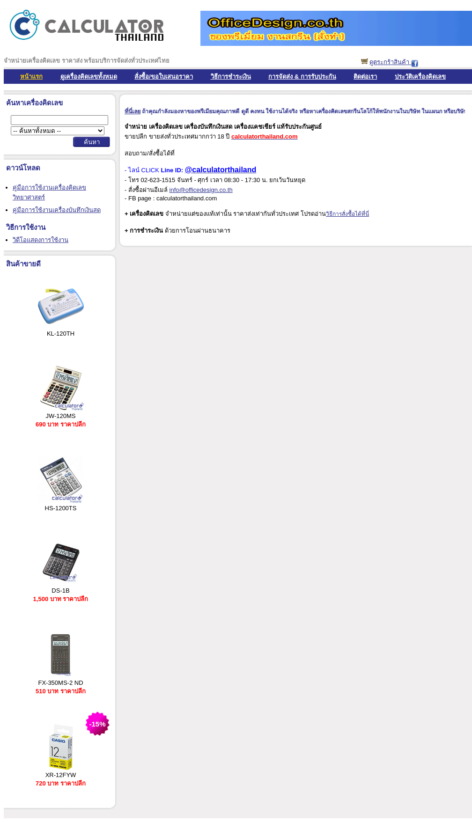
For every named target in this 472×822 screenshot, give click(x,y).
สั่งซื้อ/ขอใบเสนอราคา (163, 76)
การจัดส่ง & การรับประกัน (302, 76)
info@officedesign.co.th (201, 189)
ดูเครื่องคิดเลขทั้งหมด (88, 76)
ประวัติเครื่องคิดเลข (420, 76)
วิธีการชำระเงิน (231, 76)
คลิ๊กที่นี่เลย (131, 111)
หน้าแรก (31, 76)
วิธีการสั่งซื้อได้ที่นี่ (347, 214)
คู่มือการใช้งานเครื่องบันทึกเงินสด (57, 209)
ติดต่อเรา (365, 76)
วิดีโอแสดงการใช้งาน (40, 239)
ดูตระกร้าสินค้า (390, 62)
